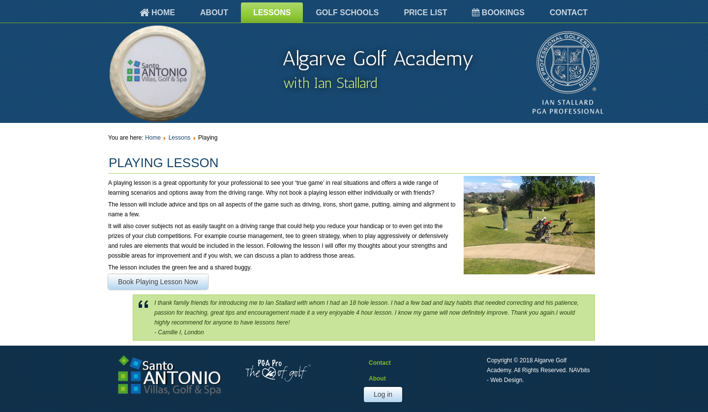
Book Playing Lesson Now (158, 282)
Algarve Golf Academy (378, 58)
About (214, 12)
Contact (569, 12)
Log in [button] (383, 394)
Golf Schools (347, 12)
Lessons (272, 12)
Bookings (498, 12)
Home (157, 12)
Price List (425, 12)
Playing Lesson (164, 162)
